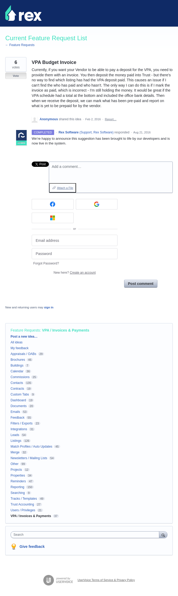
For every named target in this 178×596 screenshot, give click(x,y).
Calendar (17, 371)
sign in (48, 307)
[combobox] (86, 535)
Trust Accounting (22, 504)
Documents (19, 406)
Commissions (20, 377)
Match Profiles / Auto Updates (31, 446)
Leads (15, 435)
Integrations (19, 429)
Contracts (17, 388)
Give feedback (32, 546)
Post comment (140, 284)
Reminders (18, 481)
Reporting (17, 487)
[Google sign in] (97, 204)
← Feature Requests (20, 45)
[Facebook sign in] (53, 204)
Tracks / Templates (24, 498)
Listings (16, 441)
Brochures (18, 360)
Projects (16, 470)
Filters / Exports (21, 423)
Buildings (17, 365)
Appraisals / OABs (23, 354)
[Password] (75, 253)
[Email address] (75, 240)
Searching (18, 493)
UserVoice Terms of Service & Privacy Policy (106, 580)
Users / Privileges (23, 510)
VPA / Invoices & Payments (65, 330)
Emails (15, 412)
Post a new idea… (24, 336)
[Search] (163, 534)
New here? (75, 272)
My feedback (20, 348)
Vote (16, 75)
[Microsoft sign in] (53, 218)
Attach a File (65, 187)
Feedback (18, 417)
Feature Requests (25, 330)
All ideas (16, 342)
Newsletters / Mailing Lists (29, 458)
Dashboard (18, 400)
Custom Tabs (20, 394)
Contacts (17, 383)
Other (14, 464)
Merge (15, 452)
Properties (18, 475)
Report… (110, 119)
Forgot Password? (46, 263)
